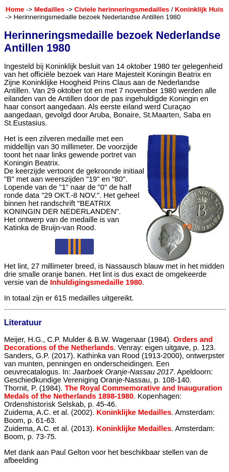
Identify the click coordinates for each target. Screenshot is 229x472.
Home (15, 9)
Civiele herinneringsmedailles (121, 9)
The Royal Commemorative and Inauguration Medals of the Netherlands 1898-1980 (113, 392)
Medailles (49, 9)
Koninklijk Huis (199, 9)
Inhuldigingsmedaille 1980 (96, 282)
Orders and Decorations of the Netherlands (108, 343)
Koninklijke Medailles (133, 412)
